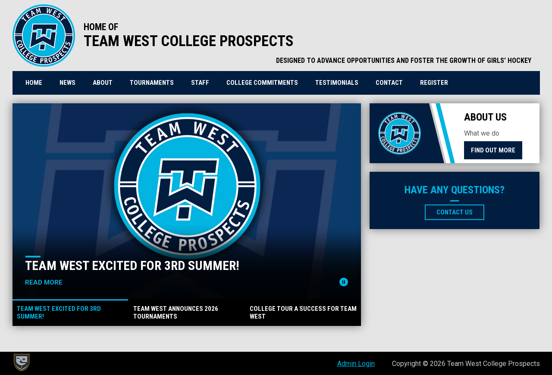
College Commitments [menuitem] (262, 83)
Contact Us (454, 212)
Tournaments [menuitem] (152, 83)
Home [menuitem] (33, 83)
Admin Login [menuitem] (356, 364)
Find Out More (493, 150)
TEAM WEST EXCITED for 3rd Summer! (132, 265)
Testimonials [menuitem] (336, 83)
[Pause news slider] (343, 282)
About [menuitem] (103, 83)
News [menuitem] (67, 83)
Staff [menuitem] (200, 83)
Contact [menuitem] (389, 83)
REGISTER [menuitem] (437, 82)
